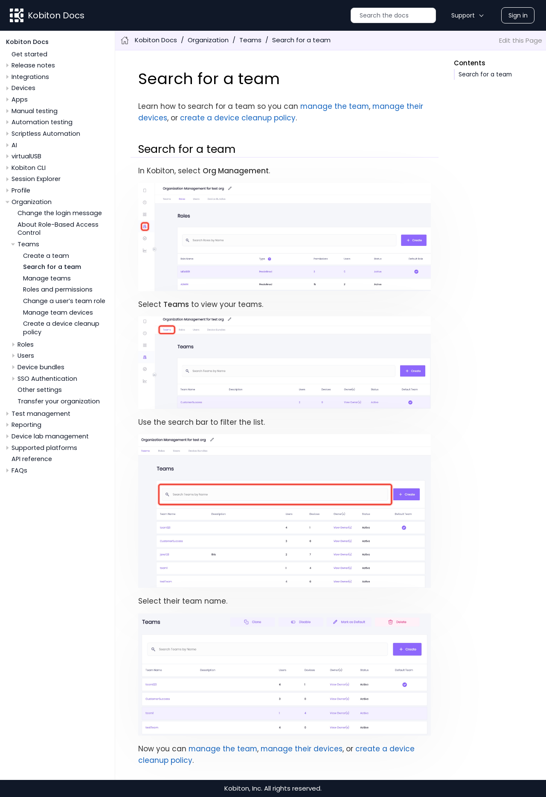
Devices (23, 88)
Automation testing (42, 122)
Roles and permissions (58, 289)
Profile (21, 190)
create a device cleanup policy (238, 118)
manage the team (334, 106)
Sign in (518, 15)
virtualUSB (26, 156)
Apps (20, 99)
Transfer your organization (58, 401)
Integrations (30, 77)
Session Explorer (36, 179)
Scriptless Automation (46, 133)
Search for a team (52, 267)
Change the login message (59, 213)
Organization (32, 202)
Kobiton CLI (29, 167)
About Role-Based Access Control (58, 228)
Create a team (46, 255)
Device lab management (50, 436)
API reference (32, 459)
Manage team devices (58, 312)
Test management (41, 413)
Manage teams (47, 278)
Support (463, 15)
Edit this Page (520, 40)
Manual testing (35, 111)
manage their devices (302, 749)
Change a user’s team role (64, 301)
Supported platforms (44, 448)
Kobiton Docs (56, 15)
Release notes (33, 65)
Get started (29, 54)
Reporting (26, 424)
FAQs (19, 470)
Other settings (39, 389)
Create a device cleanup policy (61, 327)
